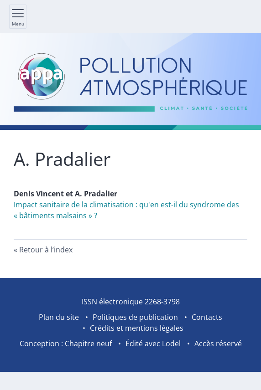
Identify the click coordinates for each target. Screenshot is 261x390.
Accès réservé (218, 344)
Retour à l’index (46, 250)
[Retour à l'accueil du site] (130, 81)
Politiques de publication (135, 317)
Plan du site (59, 317)
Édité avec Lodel (153, 344)
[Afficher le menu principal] (17, 17)
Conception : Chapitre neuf (66, 344)
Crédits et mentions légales (136, 328)
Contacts (207, 317)
